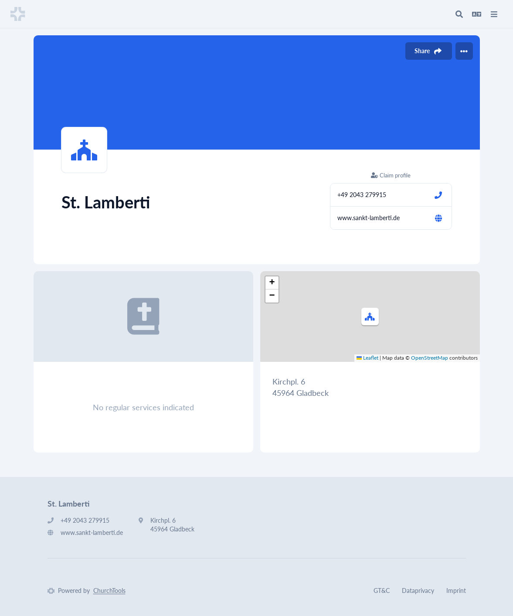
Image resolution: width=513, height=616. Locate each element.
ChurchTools (109, 590)
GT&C (382, 590)
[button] (370, 316)
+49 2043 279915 (361, 194)
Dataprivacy (418, 590)
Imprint (456, 590)
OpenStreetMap (429, 357)
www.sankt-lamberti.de (368, 217)
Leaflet (367, 357)
